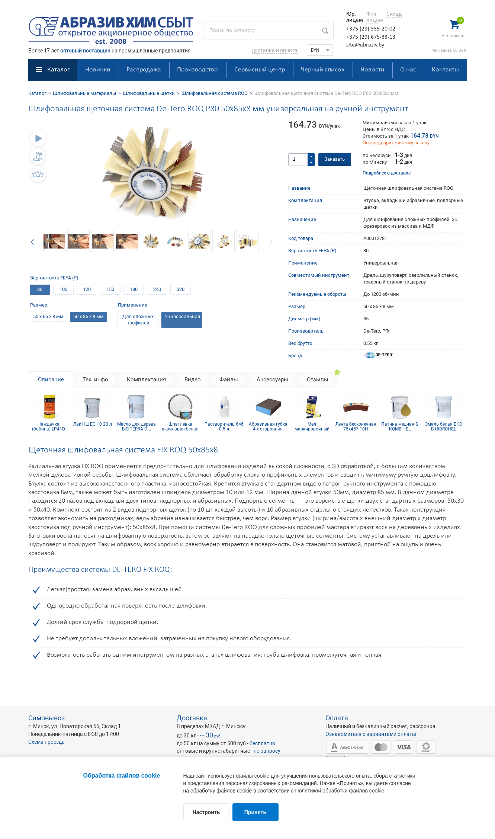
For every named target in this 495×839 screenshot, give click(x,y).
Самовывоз (46, 718)
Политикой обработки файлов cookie (340, 791)
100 (63, 289)
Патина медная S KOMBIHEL (399, 426)
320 (180, 289)
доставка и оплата (275, 50)
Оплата (336, 718)
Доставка (192, 718)
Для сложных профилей (138, 320)
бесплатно (262, 743)
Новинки (97, 69)
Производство (197, 69)
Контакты (445, 69)
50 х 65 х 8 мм (48, 316)
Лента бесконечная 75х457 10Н (355, 426)
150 (110, 289)
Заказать (335, 159)
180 (134, 289)
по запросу (267, 751)
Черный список (322, 69)
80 (39, 289)
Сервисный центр (259, 69)
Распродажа (143, 69)
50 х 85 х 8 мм (88, 316)
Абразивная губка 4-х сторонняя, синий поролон (268, 426)
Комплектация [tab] (146, 379)
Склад (394, 14)
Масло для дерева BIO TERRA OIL (136, 426)
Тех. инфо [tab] (95, 379)
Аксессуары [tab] (272, 379)
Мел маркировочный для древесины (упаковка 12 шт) (312, 426)
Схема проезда (46, 742)
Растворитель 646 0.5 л (224, 426)
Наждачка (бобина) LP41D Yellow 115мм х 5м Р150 (48, 426)
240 (157, 289)
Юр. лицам (352, 17)
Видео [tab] (192, 379)
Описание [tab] (51, 379)
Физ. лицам (372, 17)
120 (87, 289)
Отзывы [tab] (317, 379)
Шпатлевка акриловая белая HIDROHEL (180, 426)
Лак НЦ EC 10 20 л (92, 424)
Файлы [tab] (228, 379)
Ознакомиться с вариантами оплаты (370, 734)
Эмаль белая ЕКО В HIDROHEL (443, 426)
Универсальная (182, 316)
